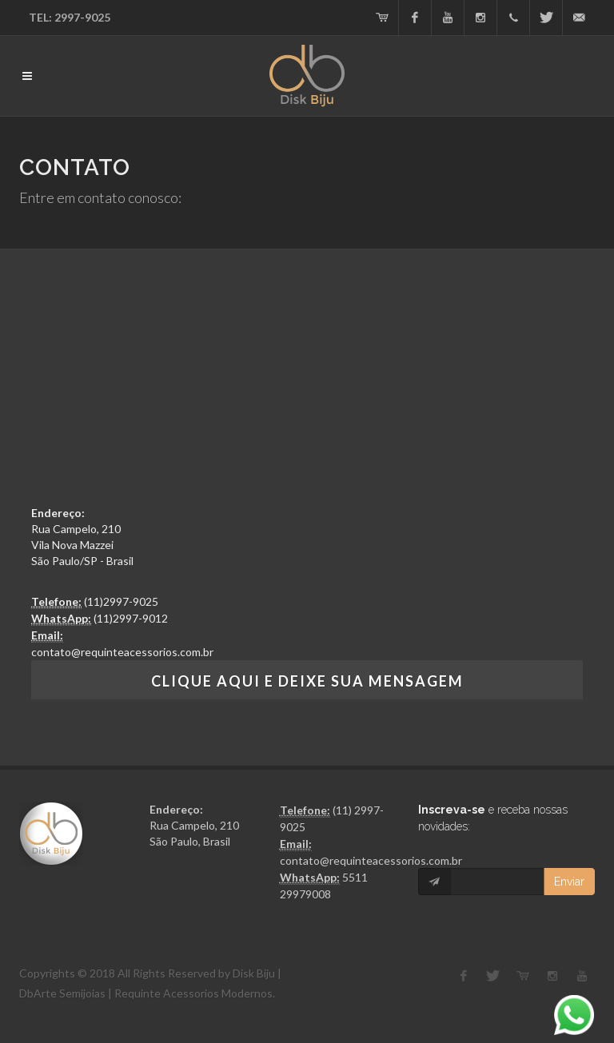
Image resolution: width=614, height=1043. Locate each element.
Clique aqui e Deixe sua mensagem (307, 681)
